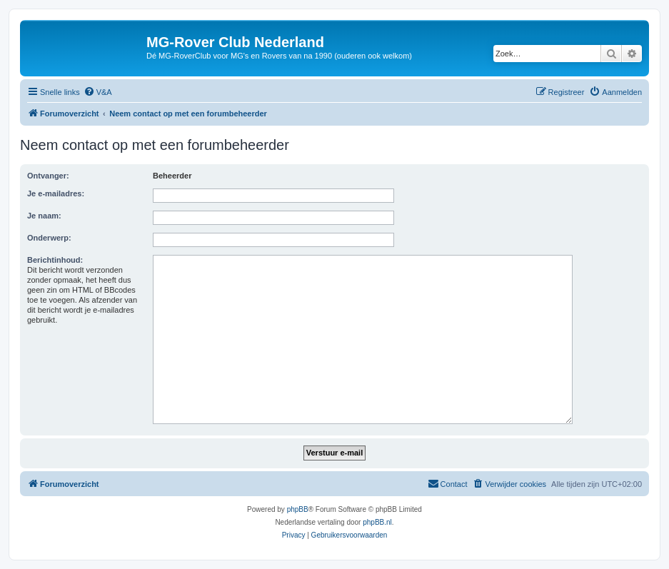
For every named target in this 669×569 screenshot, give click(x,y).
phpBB (297, 509)
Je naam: (44, 215)
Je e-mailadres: (55, 193)
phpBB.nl (377, 522)
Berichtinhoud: (55, 260)
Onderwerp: (49, 237)
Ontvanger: (48, 175)
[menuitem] (98, 92)
